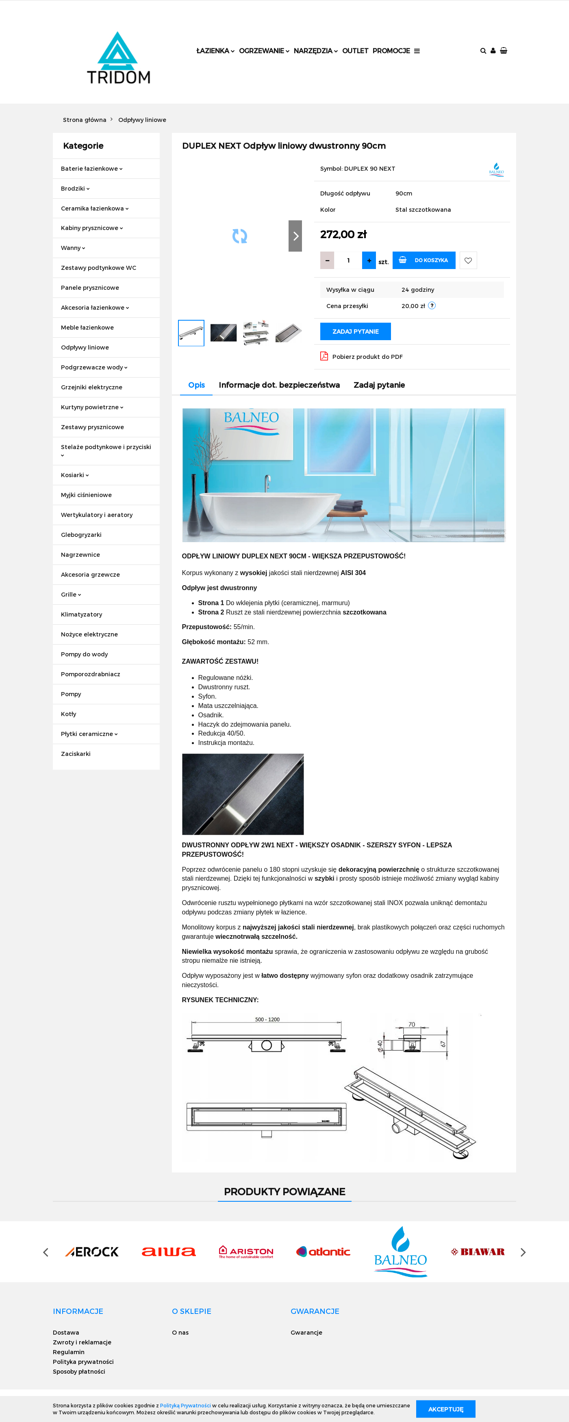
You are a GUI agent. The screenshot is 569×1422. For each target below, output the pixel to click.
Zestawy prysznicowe (92, 426)
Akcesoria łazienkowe (95, 307)
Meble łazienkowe (87, 327)
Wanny (73, 247)
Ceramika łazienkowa (95, 208)
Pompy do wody (84, 654)
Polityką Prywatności (185, 1405)
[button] (504, 51)
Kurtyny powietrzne (92, 407)
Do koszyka (423, 259)
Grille (71, 594)
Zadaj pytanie (355, 331)
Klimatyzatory (81, 614)
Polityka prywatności (83, 1361)
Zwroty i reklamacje (82, 1342)
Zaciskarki (76, 753)
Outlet (355, 50)
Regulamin (69, 1351)
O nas (180, 1332)
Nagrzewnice (80, 554)
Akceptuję (445, 1408)
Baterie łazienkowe (92, 168)
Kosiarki (75, 474)
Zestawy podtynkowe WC (98, 267)
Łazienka (215, 50)
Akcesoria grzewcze (90, 574)
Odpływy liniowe (85, 347)
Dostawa (66, 1332)
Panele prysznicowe (90, 287)
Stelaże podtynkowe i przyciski (106, 450)
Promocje (391, 50)
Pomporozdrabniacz (90, 674)
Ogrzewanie (264, 50)
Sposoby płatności (79, 1371)
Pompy (71, 693)
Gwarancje (306, 1332)
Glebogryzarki (81, 534)
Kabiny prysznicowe (92, 227)
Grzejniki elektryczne (91, 387)
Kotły (68, 713)
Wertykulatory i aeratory (96, 514)
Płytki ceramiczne (89, 733)
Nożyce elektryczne (89, 634)
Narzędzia (316, 50)
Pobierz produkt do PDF (361, 356)
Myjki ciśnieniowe (86, 494)
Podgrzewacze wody (94, 367)
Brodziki (75, 188)
